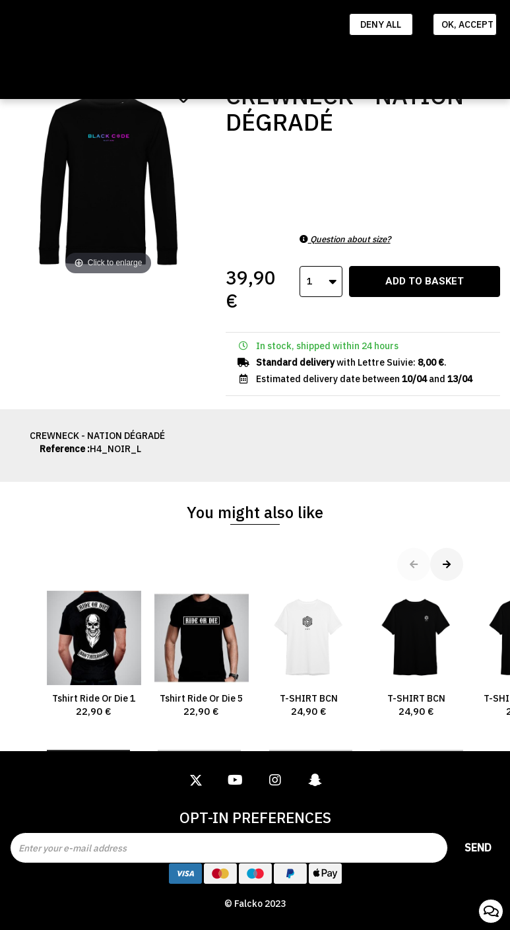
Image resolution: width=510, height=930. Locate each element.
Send (478, 847)
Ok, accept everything (469, 24)
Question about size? (345, 239)
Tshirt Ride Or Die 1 (94, 654)
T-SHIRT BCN (309, 654)
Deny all (380, 24)
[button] (88, 750)
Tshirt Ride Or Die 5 (201, 654)
